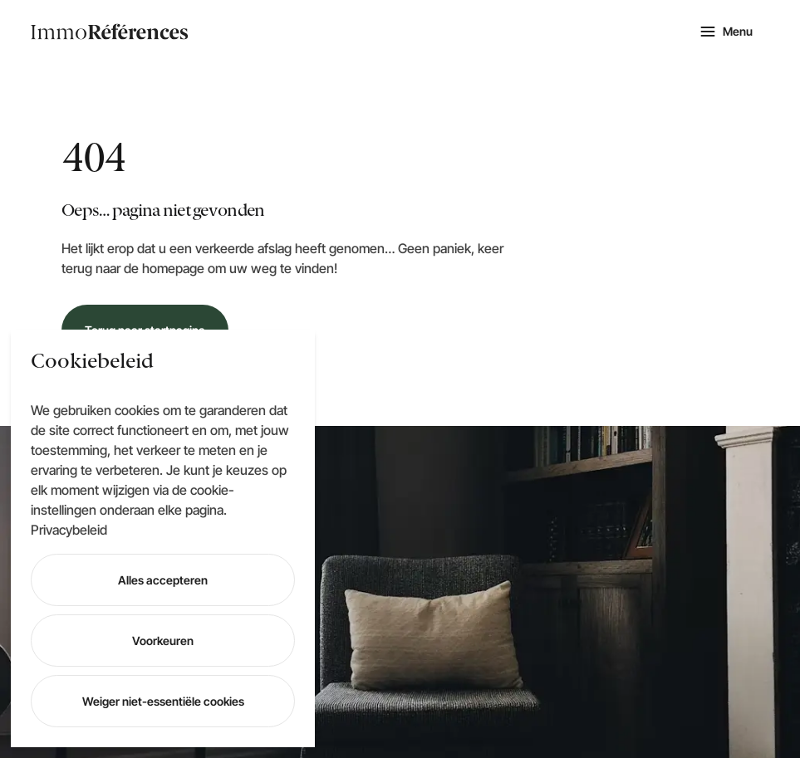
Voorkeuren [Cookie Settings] (163, 640)
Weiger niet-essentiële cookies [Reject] (163, 701)
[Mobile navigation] (726, 31)
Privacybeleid (69, 529)
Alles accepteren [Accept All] (163, 580)
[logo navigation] (110, 31)
